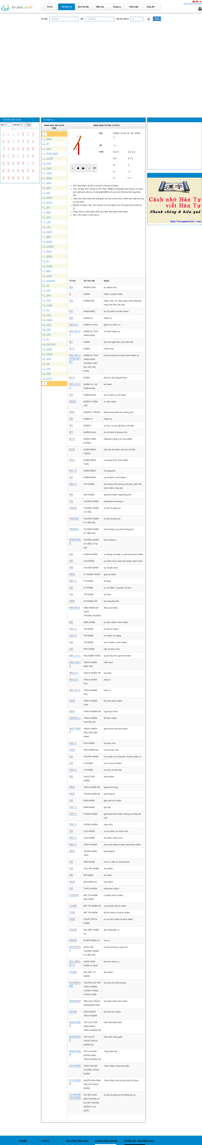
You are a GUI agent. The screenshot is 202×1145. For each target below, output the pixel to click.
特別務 (73, 929)
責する (73, 844)
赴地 (72, 750)
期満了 (73, 401)
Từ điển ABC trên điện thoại (139, 1141)
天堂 (72, 439)
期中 (72, 412)
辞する (73, 770)
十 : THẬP (47, 173)
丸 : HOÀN (47, 320)
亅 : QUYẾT (48, 158)
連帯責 (73, 1011)
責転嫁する (75, 718)
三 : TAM (46, 369)
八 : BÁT (46, 207)
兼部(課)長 (74, 607)
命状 (72, 449)
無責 (72, 919)
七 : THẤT (47, 168)
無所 (72, 794)
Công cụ (117, 7)
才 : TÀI (46, 364)
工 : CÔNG (47, 354)
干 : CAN (47, 315)
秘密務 (73, 940)
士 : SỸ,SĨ (47, 378)
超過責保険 (75, 1001)
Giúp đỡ (150, 7)
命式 (72, 460)
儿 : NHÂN (47, 242)
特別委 (73, 972)
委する (73, 581)
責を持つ (74, 673)
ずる (72, 348)
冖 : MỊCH (47, 251)
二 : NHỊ (46, 193)
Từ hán (44, 19)
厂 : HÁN (47, 295)
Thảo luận (133, 7)
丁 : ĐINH (47, 183)
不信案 (73, 905)
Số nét (16, 125)
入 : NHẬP (47, 198)
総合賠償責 (75, 1065)
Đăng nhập (188, 4)
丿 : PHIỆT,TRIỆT (50, 154)
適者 (72, 787)
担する (73, 807)
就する (73, 484)
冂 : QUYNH (48, 246)
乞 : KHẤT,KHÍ (49, 344)
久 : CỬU (47, 325)
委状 (72, 574)
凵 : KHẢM (47, 266)
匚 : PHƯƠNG (49, 281)
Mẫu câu (100, 7)
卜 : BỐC (47, 212)
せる (72, 377)
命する (73, 470)
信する (73, 629)
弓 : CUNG (47, 305)
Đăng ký (198, 4)
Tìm (157, 18)
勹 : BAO (47, 271)
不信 (72, 912)
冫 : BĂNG (47, 256)
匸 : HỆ (46, 286)
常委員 (73, 508)
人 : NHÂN (47, 178)
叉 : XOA (47, 359)
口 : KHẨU (47, 349)
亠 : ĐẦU (47, 237)
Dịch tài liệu (83, 7)
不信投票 (74, 895)
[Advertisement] (101, 46)
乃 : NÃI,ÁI (47, 202)
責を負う (74, 679)
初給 (72, 601)
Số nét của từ (122, 19)
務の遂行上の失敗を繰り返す (75, 358)
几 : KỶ (46, 261)
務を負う (74, 324)
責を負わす (75, 690)
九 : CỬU (47, 163)
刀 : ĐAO (47, 188)
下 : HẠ (46, 310)
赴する (73, 743)
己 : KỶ (46, 339)
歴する (73, 838)
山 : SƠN (47, 374)
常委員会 (74, 518)
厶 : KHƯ (47, 300)
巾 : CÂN (47, 334)
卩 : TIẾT (47, 290)
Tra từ (49, 7)
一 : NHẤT (47, 139)
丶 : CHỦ (47, 149)
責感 (72, 700)
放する (73, 814)
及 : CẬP (47, 330)
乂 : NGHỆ (47, 232)
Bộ (82, 19)
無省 (72, 851)
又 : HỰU (47, 217)
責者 (72, 711)
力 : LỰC (46, 227)
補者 (72, 882)
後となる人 (75, 655)
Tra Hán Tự (66, 7)
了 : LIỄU (47, 222)
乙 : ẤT (46, 144)
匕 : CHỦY (47, 276)
